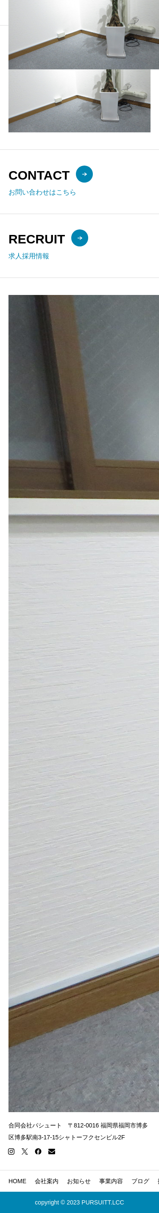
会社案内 (47, 1181)
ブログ (140, 1181)
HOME (17, 1181)
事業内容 (111, 1181)
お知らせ (79, 1181)
